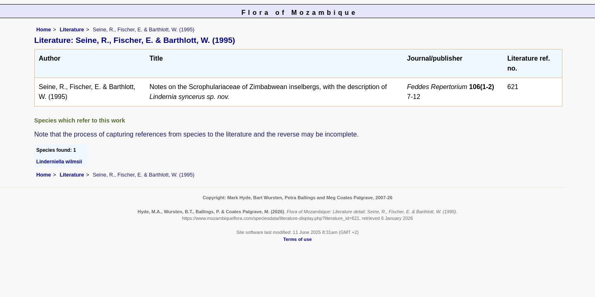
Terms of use (297, 239)
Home (43, 29)
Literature (72, 29)
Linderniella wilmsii (59, 162)
